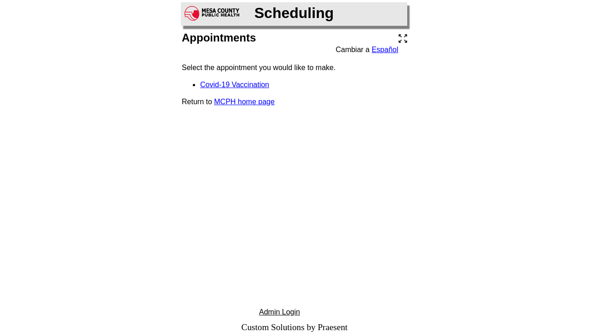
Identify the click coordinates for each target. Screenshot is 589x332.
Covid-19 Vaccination (234, 85)
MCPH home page (244, 102)
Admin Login (279, 312)
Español (385, 49)
